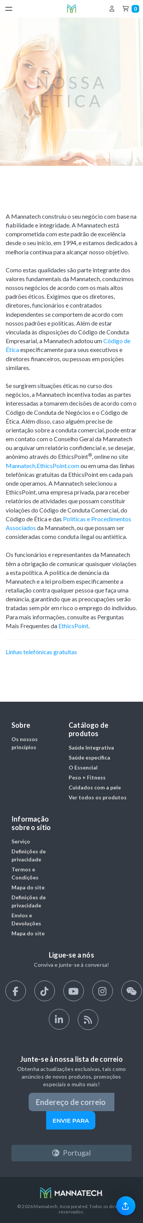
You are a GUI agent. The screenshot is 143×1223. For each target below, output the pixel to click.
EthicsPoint (73, 625)
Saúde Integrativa (91, 747)
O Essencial (83, 767)
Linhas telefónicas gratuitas (41, 651)
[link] (125, 1205)
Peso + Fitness (87, 777)
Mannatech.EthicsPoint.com (42, 465)
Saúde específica (89, 757)
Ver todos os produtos (98, 797)
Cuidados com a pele (95, 787)
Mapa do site (28, 887)
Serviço (20, 841)
